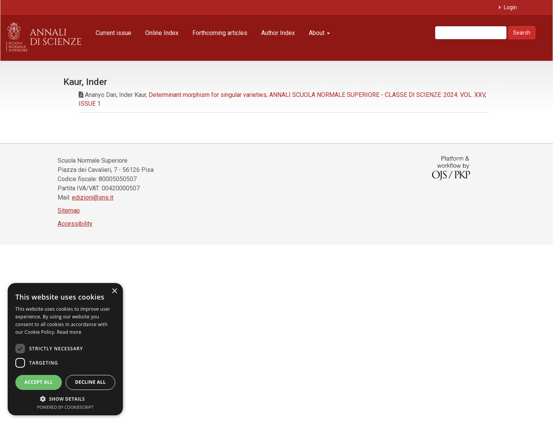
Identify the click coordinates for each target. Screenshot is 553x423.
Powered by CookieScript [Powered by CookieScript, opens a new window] (65, 407)
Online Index (162, 33)
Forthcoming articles (219, 33)
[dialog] (65, 349)
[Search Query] (471, 32)
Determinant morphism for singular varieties (208, 94)
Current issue (113, 33)
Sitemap (69, 210)
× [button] (114, 291)
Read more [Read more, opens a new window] (69, 332)
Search (521, 33)
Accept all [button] (39, 382)
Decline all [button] (90, 382)
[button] (65, 398)
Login (510, 7)
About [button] (319, 33)
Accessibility (75, 223)
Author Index (278, 33)
